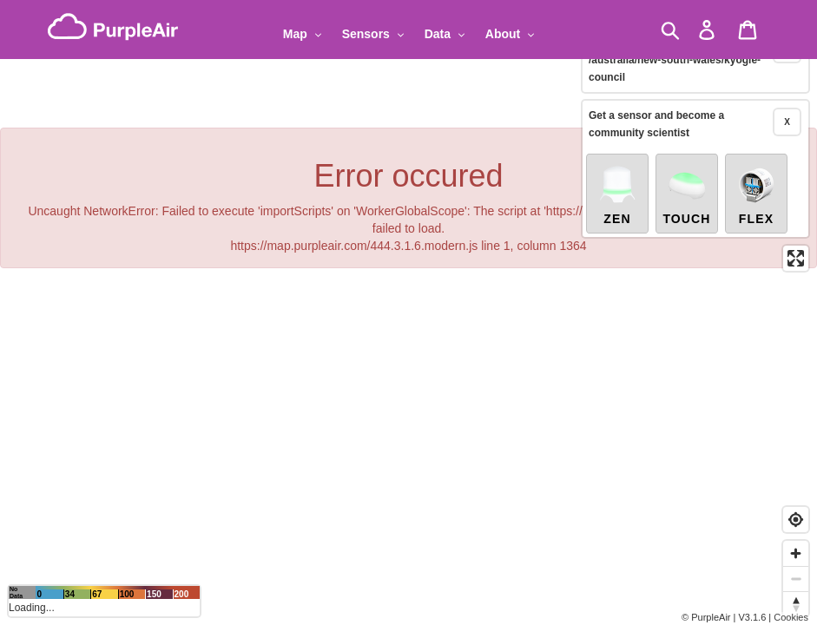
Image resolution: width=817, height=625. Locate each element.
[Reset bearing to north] (795, 603)
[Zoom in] (795, 553)
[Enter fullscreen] (795, 239)
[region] (408, 312)
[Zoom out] (795, 578)
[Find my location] (795, 519)
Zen (617, 175)
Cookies (791, 617)
